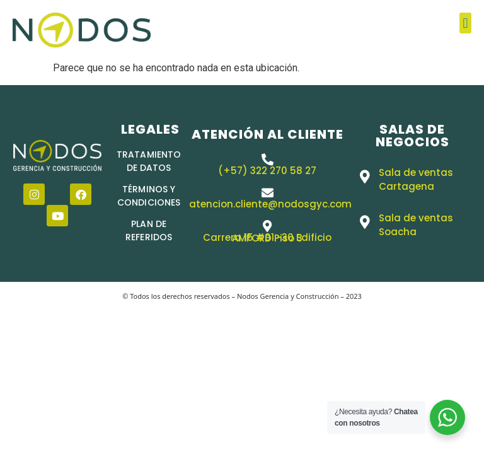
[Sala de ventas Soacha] (364, 222)
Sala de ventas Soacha (416, 224)
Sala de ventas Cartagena (416, 179)
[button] (465, 23)
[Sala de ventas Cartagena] (364, 176)
